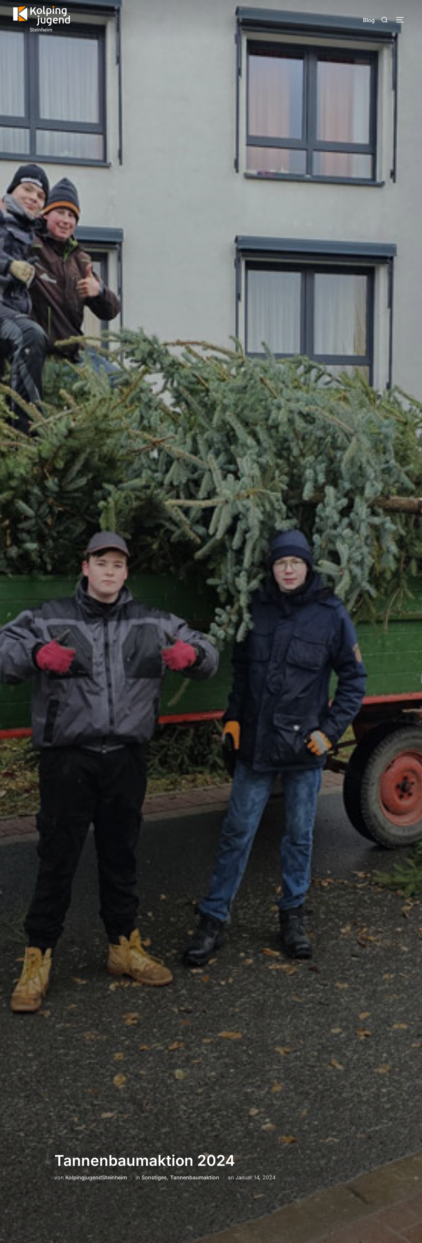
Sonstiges (154, 1177)
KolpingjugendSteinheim (96, 1177)
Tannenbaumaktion (194, 1177)
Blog (369, 20)
